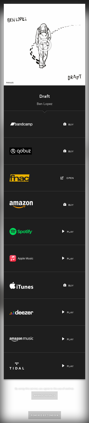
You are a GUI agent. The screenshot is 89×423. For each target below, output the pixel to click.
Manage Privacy (44, 395)
